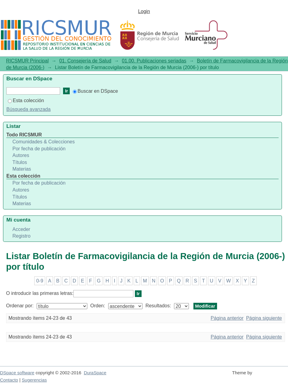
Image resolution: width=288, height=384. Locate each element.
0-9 (39, 280)
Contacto (9, 380)
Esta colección (26, 100)
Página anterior (227, 318)
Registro (21, 236)
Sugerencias (34, 380)
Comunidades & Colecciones (43, 141)
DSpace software (17, 372)
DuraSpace (95, 372)
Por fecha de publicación (38, 148)
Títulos (19, 162)
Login (144, 11)
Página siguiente (264, 318)
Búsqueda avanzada (28, 109)
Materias (21, 169)
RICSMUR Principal (27, 60)
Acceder (21, 229)
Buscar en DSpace (95, 91)
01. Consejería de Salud (85, 60)
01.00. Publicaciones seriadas (154, 60)
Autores (20, 155)
